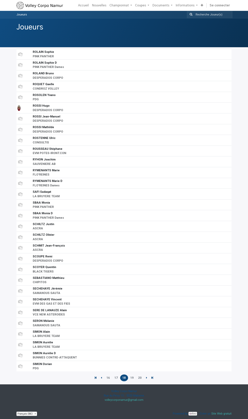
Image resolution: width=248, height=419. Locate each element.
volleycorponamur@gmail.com (124, 400)
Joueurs (21, 14)
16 (108, 378)
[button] (202, 5)
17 (116, 378)
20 (140, 378)
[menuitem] (83, 5)
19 (132, 378)
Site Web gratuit (221, 413)
